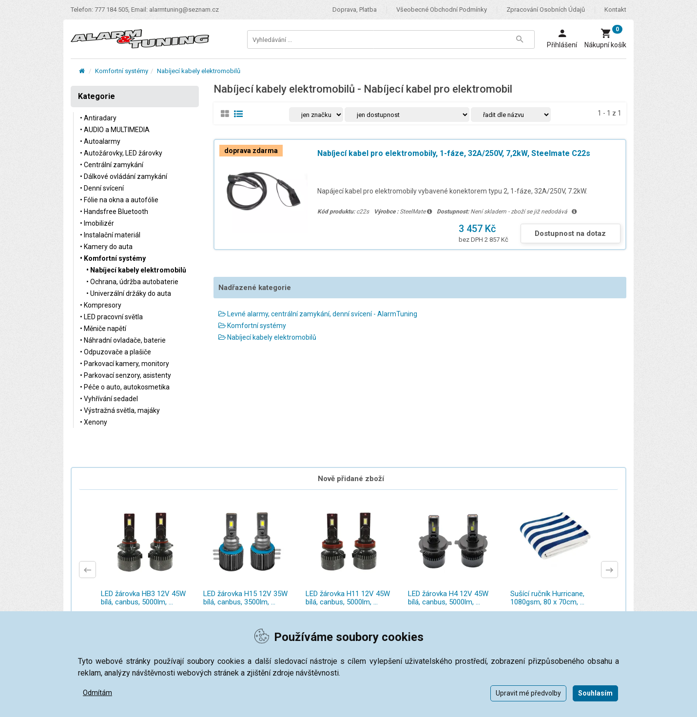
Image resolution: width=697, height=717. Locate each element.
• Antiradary (98, 118)
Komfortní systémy (121, 71)
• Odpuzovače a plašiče (115, 352)
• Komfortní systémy (113, 258)
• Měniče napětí (103, 328)
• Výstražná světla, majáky (120, 410)
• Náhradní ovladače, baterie (123, 340)
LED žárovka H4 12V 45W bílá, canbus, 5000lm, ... (448, 597)
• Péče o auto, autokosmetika (125, 387)
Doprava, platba (354, 9)
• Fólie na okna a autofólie (119, 200)
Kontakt (615, 9)
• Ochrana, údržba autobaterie (132, 282)
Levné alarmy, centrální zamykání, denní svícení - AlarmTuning (317, 314)
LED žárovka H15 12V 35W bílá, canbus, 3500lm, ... (245, 597)
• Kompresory (100, 305)
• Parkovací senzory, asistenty (125, 375)
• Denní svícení (102, 188)
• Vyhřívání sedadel (109, 399)
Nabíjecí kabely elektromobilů (198, 71)
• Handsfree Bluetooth (114, 211)
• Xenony (93, 422)
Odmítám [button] (97, 693)
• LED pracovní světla (111, 317)
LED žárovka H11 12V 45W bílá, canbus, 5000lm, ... (348, 597)
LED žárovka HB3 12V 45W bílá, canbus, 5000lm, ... (143, 597)
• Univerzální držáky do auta (128, 293)
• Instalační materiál (110, 235)
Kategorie (96, 96)
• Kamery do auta (106, 247)
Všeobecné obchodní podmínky (441, 9)
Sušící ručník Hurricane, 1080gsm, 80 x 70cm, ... (547, 597)
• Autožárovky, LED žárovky (121, 153)
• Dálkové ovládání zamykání (123, 176)
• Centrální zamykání (111, 165)
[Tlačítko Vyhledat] (519, 39)
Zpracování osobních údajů (545, 9)
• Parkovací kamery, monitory (124, 364)
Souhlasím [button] (595, 693)
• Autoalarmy (100, 141)
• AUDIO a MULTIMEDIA (115, 130)
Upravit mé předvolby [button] (528, 693)
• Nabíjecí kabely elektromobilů (136, 270)
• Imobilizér (97, 223)
